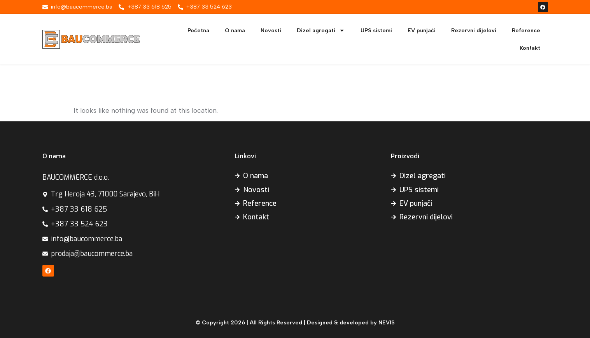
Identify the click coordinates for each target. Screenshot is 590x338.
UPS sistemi (376, 30)
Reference (526, 30)
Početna (198, 30)
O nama (235, 30)
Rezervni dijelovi (473, 30)
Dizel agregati (321, 30)
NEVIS (386, 322)
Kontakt (530, 47)
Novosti (271, 30)
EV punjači (422, 30)
